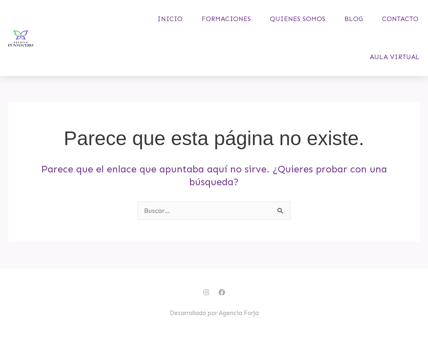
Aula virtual (395, 57)
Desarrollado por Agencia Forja (214, 313)
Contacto (400, 19)
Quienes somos (297, 19)
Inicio (170, 19)
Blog (353, 19)
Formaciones (226, 19)
